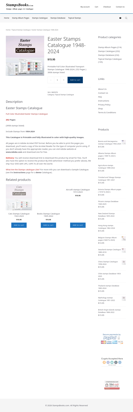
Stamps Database (57, 18)
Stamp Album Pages (20, 18)
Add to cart (75, 80)
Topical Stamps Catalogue (21, 30)
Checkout (107, 7)
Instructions (103, 100)
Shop (100, 108)
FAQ (100, 96)
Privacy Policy (104, 104)
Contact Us (120, 7)
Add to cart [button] (19, 225)
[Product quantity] (57, 80)
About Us (102, 89)
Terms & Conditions (107, 112)
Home (6, 18)
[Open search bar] (126, 18)
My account (85, 7)
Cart (96, 7)
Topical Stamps (74, 18)
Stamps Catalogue (40, 18)
